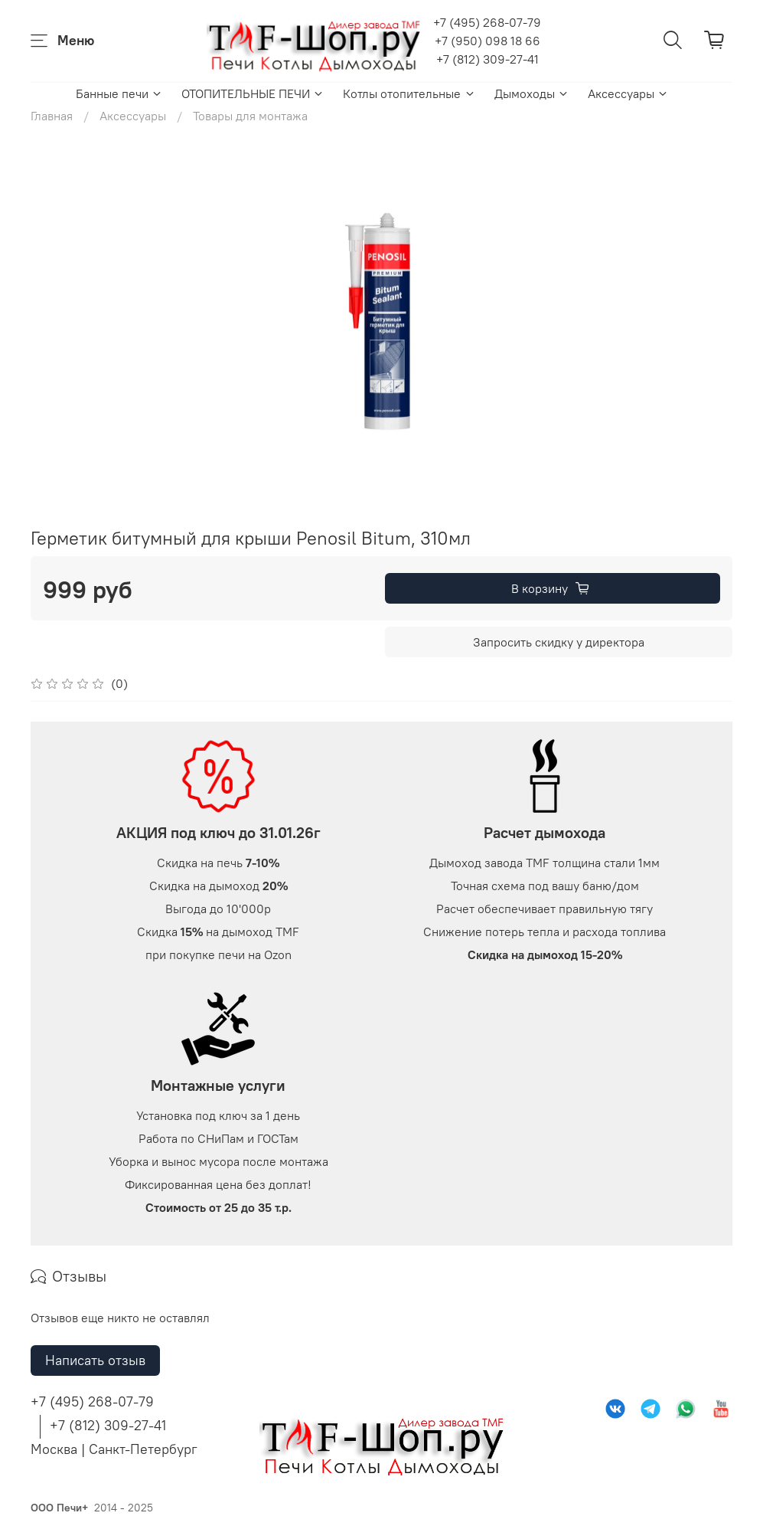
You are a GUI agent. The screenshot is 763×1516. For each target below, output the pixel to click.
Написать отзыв (95, 1360)
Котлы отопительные (409, 93)
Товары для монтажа (250, 115)
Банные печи (119, 93)
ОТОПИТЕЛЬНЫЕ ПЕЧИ (252, 93)
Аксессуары (628, 93)
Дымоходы (531, 93)
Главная (52, 115)
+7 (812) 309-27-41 (487, 59)
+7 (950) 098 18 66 (487, 40)
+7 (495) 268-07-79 (487, 22)
